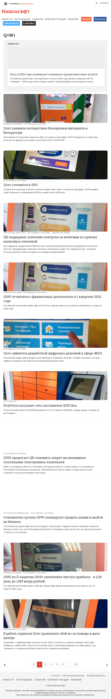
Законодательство (14, 233)
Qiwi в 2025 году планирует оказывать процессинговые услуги (54, 74)
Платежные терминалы (16, 513)
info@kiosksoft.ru (96, 676)
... (69, 664)
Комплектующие (55, 19)
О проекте (103, 3)
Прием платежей (12, 124)
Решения (73, 19)
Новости (7, 19)
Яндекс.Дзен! (27, 3)
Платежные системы (34, 124)
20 (75, 664)
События (37, 19)
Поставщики (22, 19)
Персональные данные (74, 676)
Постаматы (9, 401)
